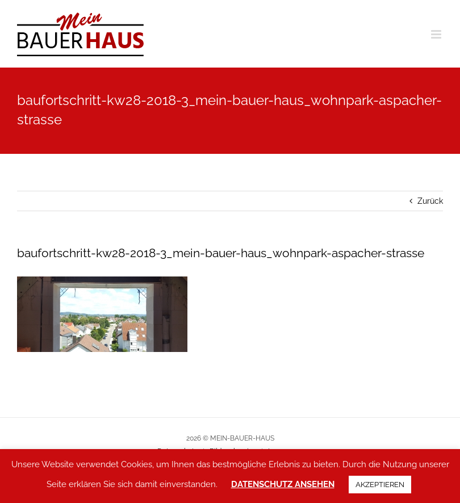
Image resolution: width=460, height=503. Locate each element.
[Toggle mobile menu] (437, 34)
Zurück (430, 201)
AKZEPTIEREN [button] (380, 484)
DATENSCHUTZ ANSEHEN (282, 484)
